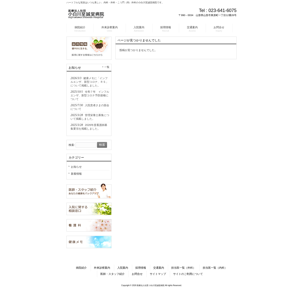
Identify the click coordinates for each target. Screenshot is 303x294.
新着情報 (76, 173)
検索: (72, 144)
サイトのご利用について (188, 273)
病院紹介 (81, 267)
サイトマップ (158, 273)
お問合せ (137, 273)
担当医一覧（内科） (215, 267)
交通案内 (158, 267)
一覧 (106, 67)
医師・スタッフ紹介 (112, 273)
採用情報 (140, 267)
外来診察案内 (102, 267)
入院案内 (122, 267)
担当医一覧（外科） (183, 267)
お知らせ (76, 166)
